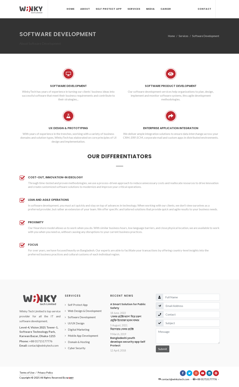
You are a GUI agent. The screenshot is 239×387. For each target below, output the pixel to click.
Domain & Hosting (79, 342)
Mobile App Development (83, 335)
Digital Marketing (78, 329)
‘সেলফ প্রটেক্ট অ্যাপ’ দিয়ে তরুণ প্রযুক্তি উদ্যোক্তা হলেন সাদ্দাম (125, 318)
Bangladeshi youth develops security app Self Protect (127, 341)
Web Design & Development (85, 310)
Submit (162, 349)
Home (171, 36)
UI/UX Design (76, 323)
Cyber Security (76, 348)
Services (183, 36)
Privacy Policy (45, 372)
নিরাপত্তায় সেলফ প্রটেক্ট (121, 329)
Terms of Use (26, 372)
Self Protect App (78, 304)
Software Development (205, 36)
